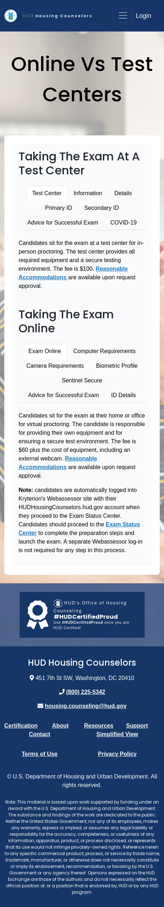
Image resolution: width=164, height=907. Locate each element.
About (60, 726)
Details (123, 193)
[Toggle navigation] (123, 15)
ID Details (123, 395)
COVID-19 (123, 222)
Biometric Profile (117, 366)
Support (137, 726)
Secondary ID (101, 208)
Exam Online (45, 351)
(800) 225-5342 (85, 692)
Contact (39, 734)
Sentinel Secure (82, 380)
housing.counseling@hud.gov (85, 706)
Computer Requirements (104, 351)
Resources (98, 726)
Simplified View (117, 734)
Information (88, 193)
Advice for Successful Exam (62, 222)
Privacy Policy (117, 754)
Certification (21, 726)
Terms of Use (40, 754)
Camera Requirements (55, 366)
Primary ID (58, 208)
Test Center (46, 193)
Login (143, 15)
